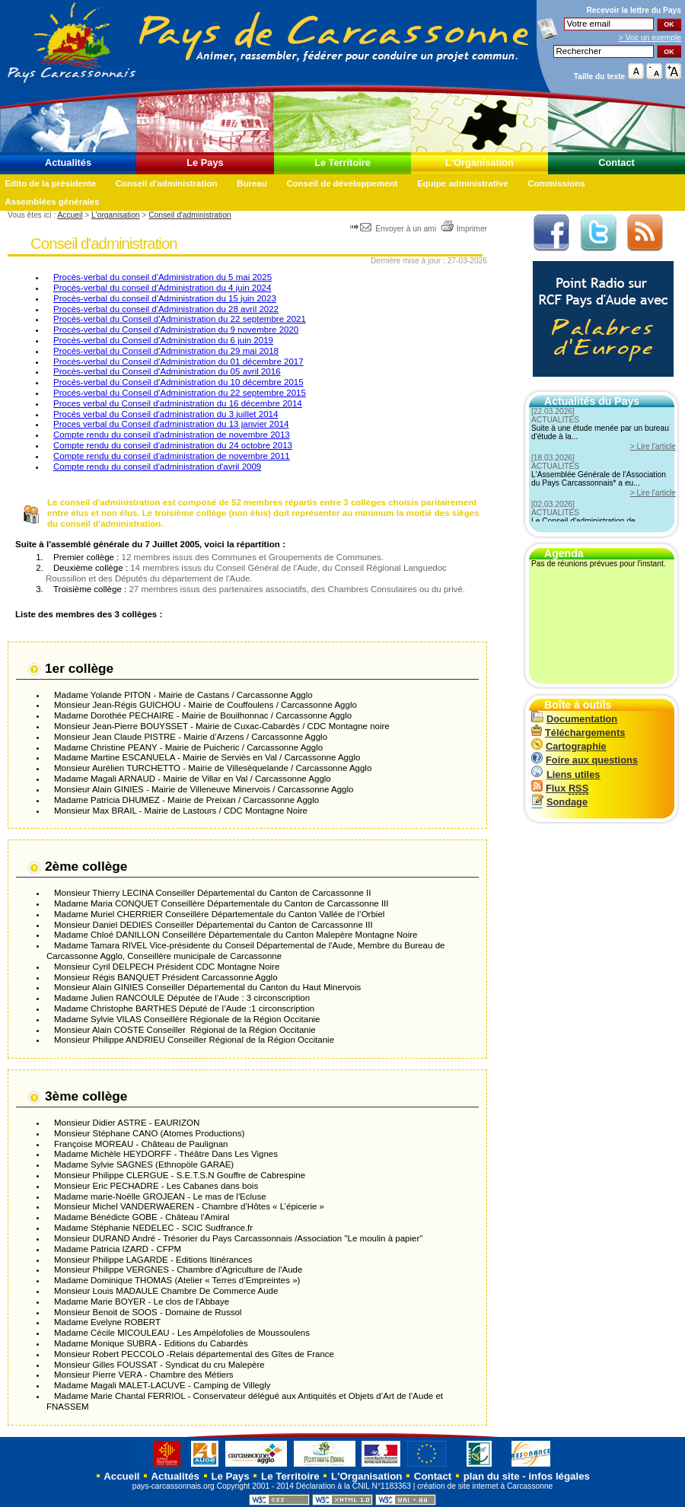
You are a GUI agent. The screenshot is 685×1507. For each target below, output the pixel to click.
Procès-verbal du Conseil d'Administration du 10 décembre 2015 (178, 382)
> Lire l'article (653, 446)
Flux (559, 788)
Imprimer (464, 229)
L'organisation (115, 215)
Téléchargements (578, 732)
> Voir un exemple (650, 37)
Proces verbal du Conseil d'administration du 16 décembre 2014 (177, 403)
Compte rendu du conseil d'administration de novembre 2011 (171, 455)
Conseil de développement (341, 183)
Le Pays (204, 162)
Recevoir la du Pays (633, 10)
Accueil (69, 215)
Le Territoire (342, 162)
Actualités (68, 162)
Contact (616, 162)
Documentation (574, 719)
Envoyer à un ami (394, 229)
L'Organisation (479, 162)
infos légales (559, 1476)
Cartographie (569, 746)
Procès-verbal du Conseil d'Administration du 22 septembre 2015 (179, 392)
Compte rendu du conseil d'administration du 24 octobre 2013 (172, 445)
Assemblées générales (52, 201)
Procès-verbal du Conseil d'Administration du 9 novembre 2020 (175, 329)
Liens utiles (565, 774)
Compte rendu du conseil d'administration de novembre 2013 (171, 434)
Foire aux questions (584, 760)
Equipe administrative (462, 183)
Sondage (559, 802)
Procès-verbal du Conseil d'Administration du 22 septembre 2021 (179, 318)
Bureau (252, 183)
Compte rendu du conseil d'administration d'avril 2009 (157, 466)
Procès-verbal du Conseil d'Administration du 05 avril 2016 (167, 371)
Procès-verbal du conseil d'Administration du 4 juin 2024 (162, 287)
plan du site (492, 1476)
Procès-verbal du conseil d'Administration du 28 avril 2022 (166, 309)
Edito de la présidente (50, 183)
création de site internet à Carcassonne (485, 1486)
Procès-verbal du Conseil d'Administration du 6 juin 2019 (163, 340)
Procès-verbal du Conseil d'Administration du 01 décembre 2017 (178, 361)
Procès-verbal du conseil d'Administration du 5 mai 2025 (162, 277)
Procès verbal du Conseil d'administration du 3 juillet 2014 (165, 414)
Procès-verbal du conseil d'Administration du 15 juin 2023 (164, 298)
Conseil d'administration (167, 183)
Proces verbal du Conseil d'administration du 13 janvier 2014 (170, 424)
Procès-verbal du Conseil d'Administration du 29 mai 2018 (166, 350)
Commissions (556, 183)
